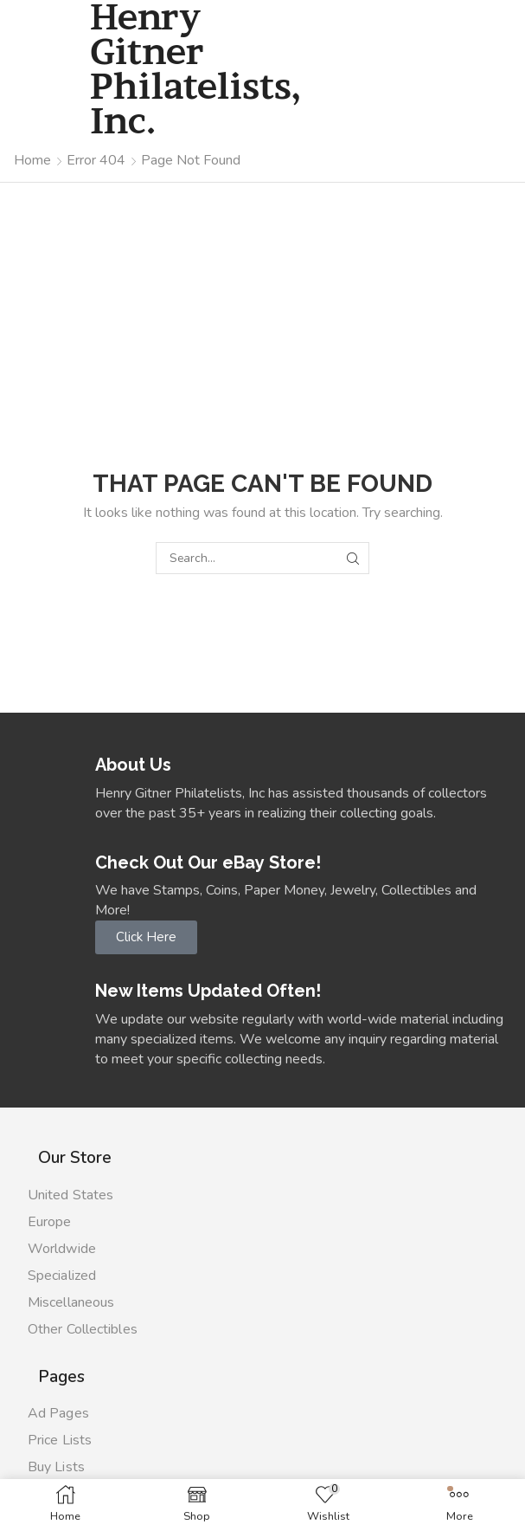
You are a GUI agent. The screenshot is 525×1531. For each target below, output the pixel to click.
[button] (146, 937)
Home (32, 160)
